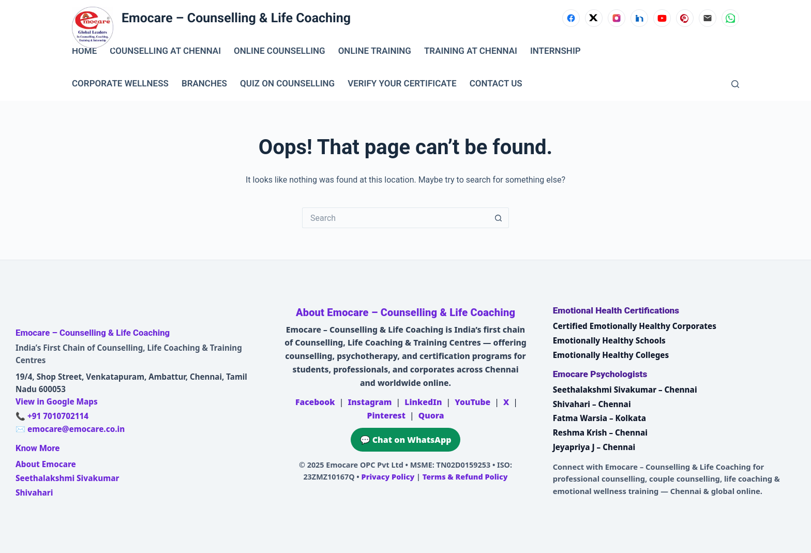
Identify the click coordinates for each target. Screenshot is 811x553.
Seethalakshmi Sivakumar (67, 478)
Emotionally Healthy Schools (609, 340)
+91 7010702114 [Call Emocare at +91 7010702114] (57, 416)
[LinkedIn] (639, 18)
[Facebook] (571, 18)
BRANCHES (204, 84)
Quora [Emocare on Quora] (431, 415)
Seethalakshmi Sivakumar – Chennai (625, 389)
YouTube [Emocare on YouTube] (472, 402)
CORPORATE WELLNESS (120, 84)
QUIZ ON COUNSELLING (287, 84)
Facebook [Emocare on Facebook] (315, 402)
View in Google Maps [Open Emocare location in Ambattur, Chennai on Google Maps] (57, 401)
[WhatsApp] (730, 18)
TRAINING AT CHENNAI (470, 51)
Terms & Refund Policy (465, 477)
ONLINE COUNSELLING (279, 51)
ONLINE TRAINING (374, 51)
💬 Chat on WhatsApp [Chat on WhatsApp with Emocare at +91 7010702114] (406, 439)
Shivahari (34, 492)
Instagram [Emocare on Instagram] (370, 402)
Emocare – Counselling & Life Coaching (236, 18)
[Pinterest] (685, 18)
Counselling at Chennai (165, 51)
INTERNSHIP (555, 51)
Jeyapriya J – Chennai (594, 447)
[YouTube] (662, 18)
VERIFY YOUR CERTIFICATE (402, 84)
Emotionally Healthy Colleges (611, 355)
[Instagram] (616, 18)
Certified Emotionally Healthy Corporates (634, 326)
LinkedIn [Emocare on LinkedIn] (423, 402)
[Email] (707, 18)
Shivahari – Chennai (592, 404)
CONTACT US (496, 84)
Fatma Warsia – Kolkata (599, 418)
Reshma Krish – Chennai (600, 432)
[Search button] (498, 217)
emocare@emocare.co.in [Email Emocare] (76, 429)
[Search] (735, 84)
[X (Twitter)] (594, 18)
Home (84, 51)
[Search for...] (395, 217)
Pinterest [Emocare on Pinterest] (386, 415)
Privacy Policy (388, 477)
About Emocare (46, 464)
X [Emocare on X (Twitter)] (506, 402)
